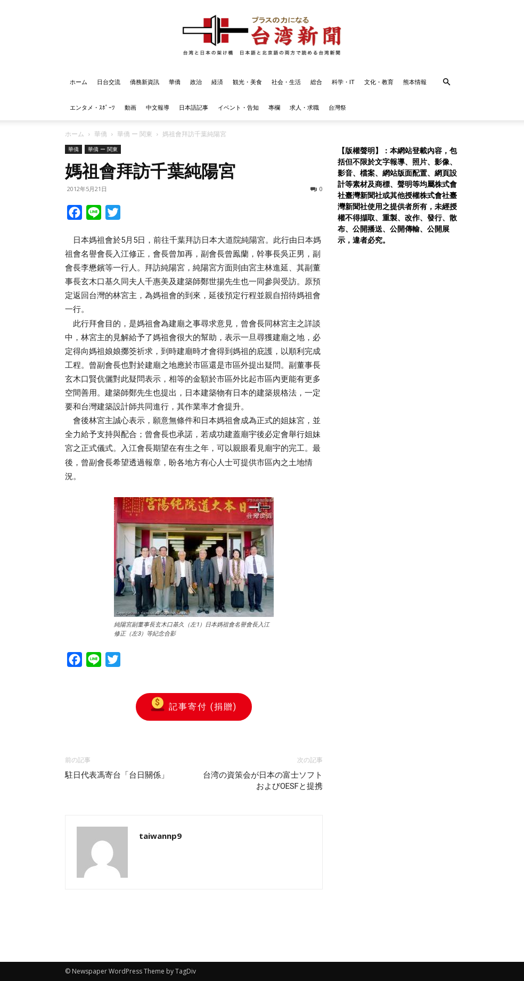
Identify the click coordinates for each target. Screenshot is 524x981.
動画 (130, 107)
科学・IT (343, 81)
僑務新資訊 (144, 81)
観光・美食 (247, 81)
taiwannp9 (160, 835)
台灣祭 (337, 107)
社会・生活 (286, 81)
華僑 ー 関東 (134, 133)
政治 (196, 81)
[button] (446, 82)
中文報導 (157, 107)
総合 (316, 81)
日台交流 (108, 81)
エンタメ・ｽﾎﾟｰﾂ (92, 107)
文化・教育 (379, 81)
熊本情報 (415, 81)
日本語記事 (193, 107)
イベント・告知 (238, 107)
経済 (217, 81)
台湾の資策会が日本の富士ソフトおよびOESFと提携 (263, 780)
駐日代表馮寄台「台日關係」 (117, 775)
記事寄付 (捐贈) (194, 707)
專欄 (274, 107)
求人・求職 (304, 107)
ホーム (78, 81)
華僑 (175, 81)
